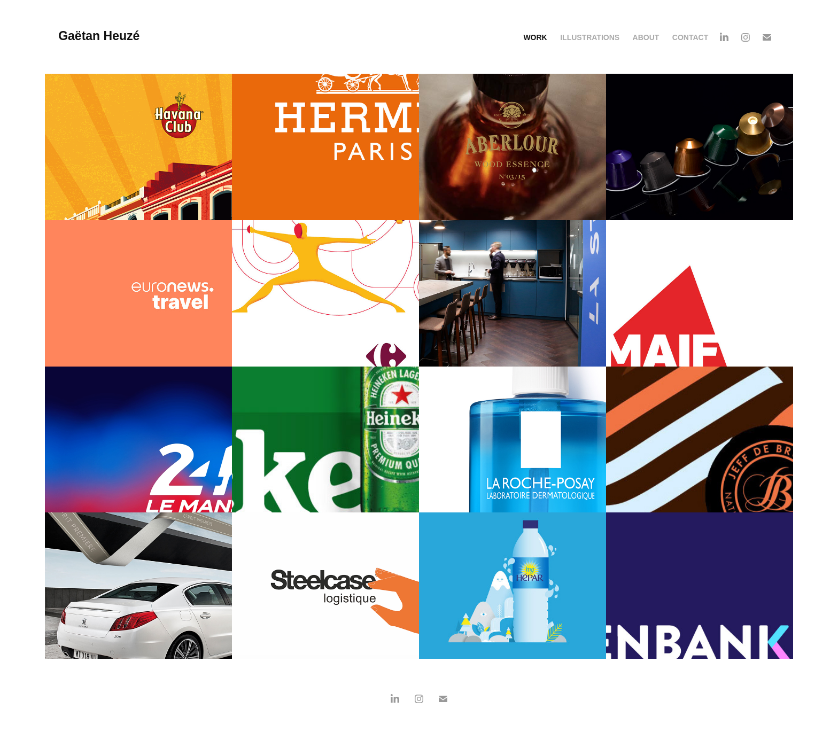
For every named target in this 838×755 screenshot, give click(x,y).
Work (535, 37)
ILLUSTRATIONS (589, 37)
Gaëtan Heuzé (100, 36)
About (646, 37)
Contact (690, 37)
